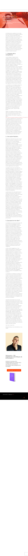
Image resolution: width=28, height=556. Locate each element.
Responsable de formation (8, 23)
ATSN (13, 394)
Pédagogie (19, 22)
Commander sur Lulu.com (14, 370)
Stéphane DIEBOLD (8, 22)
